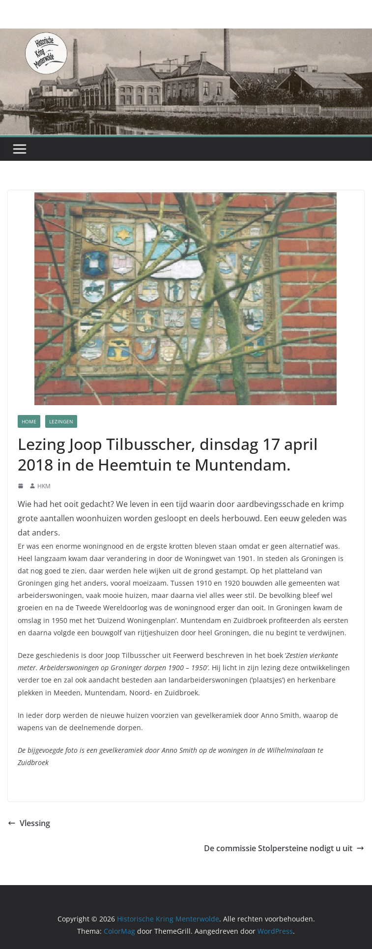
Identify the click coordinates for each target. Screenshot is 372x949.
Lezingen (61, 421)
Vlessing (29, 823)
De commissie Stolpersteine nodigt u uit (284, 848)
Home (29, 421)
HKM (44, 486)
